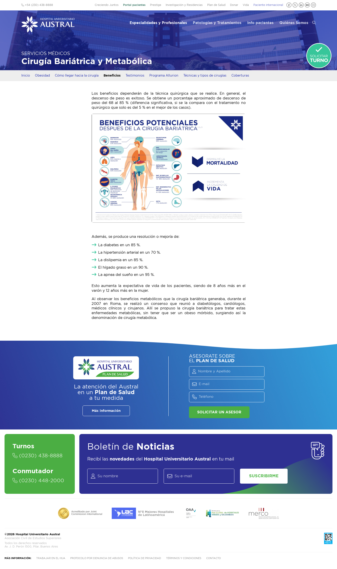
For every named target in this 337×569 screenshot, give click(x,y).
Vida (246, 5)
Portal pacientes (134, 5)
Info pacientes (260, 23)
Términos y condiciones (183, 558)
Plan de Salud (216, 5)
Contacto (213, 558)
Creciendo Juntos (107, 5)
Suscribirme (264, 476)
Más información (106, 410)
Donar (234, 5)
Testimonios (135, 75)
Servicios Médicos (45, 53)
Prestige (155, 5)
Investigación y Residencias (184, 5)
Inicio (25, 75)
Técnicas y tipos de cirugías (204, 75)
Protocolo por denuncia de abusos (96, 558)
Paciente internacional (268, 5)
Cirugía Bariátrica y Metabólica (86, 61)
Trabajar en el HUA (50, 558)
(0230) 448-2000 (38, 480)
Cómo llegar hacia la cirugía (77, 75)
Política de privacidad (144, 558)
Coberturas (240, 75)
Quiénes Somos (293, 23)
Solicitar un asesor (219, 412)
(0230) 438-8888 (37, 455)
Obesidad (42, 75)
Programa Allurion (163, 75)
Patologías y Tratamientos (217, 23)
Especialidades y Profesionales (158, 23)
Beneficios (112, 75)
